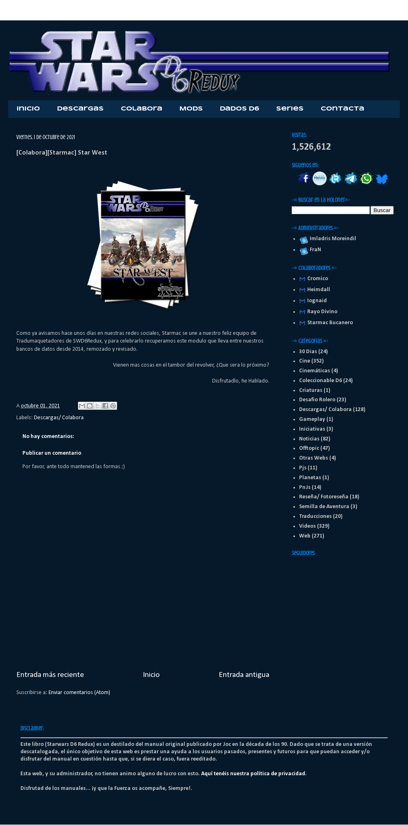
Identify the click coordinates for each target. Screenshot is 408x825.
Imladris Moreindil (331, 239)
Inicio (28, 109)
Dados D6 (239, 109)
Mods (191, 109)
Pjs (302, 468)
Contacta (342, 109)
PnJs (304, 487)
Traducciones (315, 516)
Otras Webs (313, 458)
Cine (304, 361)
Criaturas (310, 390)
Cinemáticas (314, 371)
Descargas (80, 109)
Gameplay (312, 419)
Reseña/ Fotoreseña (323, 497)
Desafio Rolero (317, 400)
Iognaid (317, 301)
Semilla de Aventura (324, 507)
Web (304, 536)
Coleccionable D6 (320, 381)
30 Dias (308, 352)
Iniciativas (312, 429)
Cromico (317, 279)
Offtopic (309, 448)
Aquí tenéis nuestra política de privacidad (253, 774)
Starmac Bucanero (330, 323)
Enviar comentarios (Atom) (79, 693)
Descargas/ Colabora (59, 418)
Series (290, 109)
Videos (307, 526)
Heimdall (318, 290)
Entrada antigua (244, 675)
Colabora (141, 109)
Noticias (309, 439)
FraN (314, 250)
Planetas (310, 478)
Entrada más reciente (50, 675)
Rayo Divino (322, 312)
